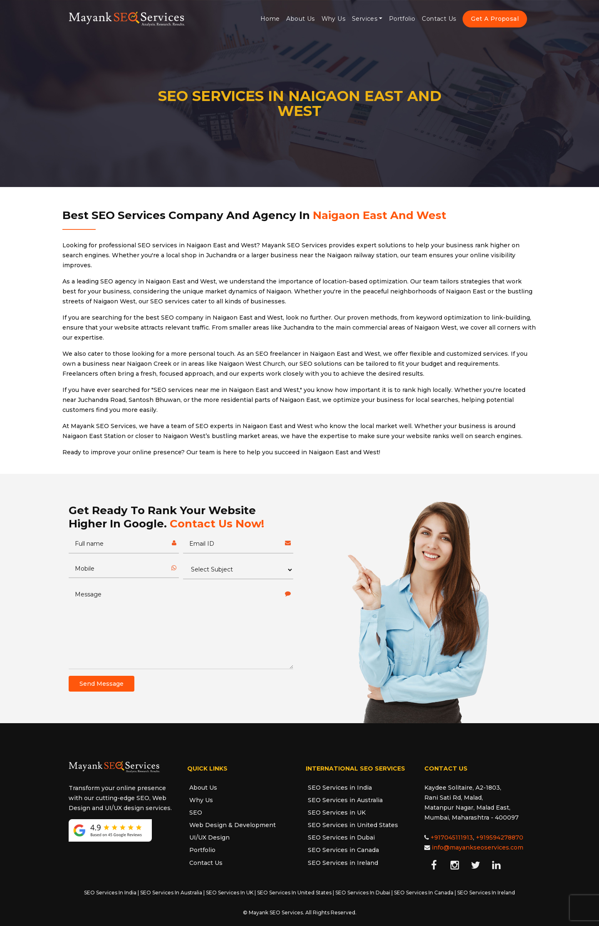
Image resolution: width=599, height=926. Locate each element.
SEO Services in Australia (345, 800)
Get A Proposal (495, 18)
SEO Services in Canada (343, 850)
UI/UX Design (209, 837)
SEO (195, 812)
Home (270, 18)
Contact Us (439, 18)
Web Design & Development (232, 825)
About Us (300, 18)
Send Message (101, 683)
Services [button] (364, 18)
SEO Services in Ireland (343, 863)
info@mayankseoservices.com (477, 847)
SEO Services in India (340, 787)
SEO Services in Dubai (341, 837)
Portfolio (402, 18)
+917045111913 (452, 837)
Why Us (333, 18)
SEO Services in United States (353, 825)
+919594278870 (499, 837)
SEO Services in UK (337, 812)
